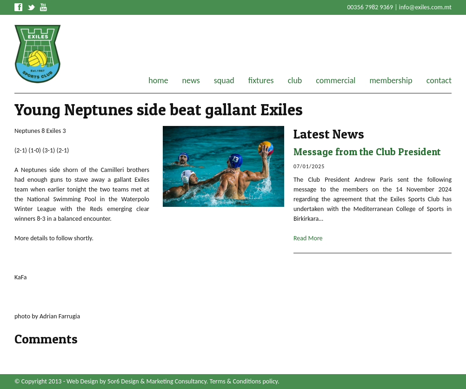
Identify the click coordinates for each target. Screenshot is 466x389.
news (191, 80)
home (158, 80)
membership (390, 80)
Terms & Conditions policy (244, 381)
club (295, 80)
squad (224, 80)
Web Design (82, 381)
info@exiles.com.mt (425, 7)
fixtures (261, 80)
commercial (335, 80)
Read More (308, 238)
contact (439, 80)
